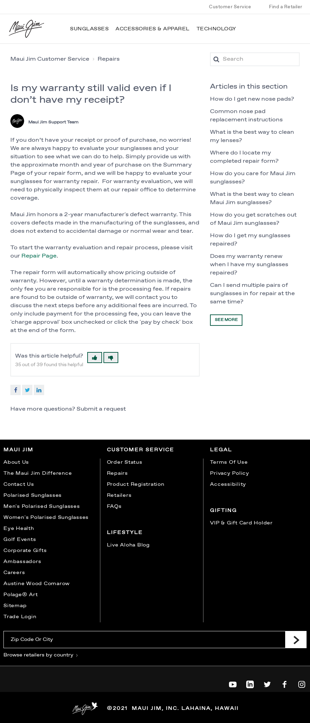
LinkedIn (39, 390)
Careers (14, 573)
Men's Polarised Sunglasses (41, 506)
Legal (221, 450)
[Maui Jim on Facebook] (284, 683)
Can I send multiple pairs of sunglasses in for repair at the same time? (252, 293)
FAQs (114, 506)
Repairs (109, 59)
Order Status (124, 462)
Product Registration (135, 484)
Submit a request (101, 409)
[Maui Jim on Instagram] (302, 683)
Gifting (223, 511)
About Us (16, 462)
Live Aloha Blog (128, 545)
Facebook (15, 390)
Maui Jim (18, 450)
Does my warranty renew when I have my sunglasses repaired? (249, 265)
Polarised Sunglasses (32, 495)
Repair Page (39, 256)
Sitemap (15, 606)
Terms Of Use (229, 462)
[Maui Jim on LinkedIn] (250, 683)
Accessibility (228, 484)
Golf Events (19, 539)
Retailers (119, 495)
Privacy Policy (229, 473)
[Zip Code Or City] (144, 639)
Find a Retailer (285, 7)
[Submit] (296, 639)
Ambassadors (22, 562)
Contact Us (18, 484)
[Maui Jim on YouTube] (233, 683)
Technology (216, 29)
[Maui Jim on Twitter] (267, 683)
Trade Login (19, 617)
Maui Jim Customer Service (49, 59)
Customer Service (230, 7)
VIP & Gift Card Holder (241, 523)
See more (226, 320)
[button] (94, 357)
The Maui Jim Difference (37, 473)
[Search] (255, 59)
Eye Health (18, 528)
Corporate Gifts (25, 551)
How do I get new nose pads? (252, 99)
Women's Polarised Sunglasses (46, 517)
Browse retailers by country (40, 655)
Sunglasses (89, 29)
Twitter (27, 390)
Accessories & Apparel (153, 29)
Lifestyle (125, 533)
